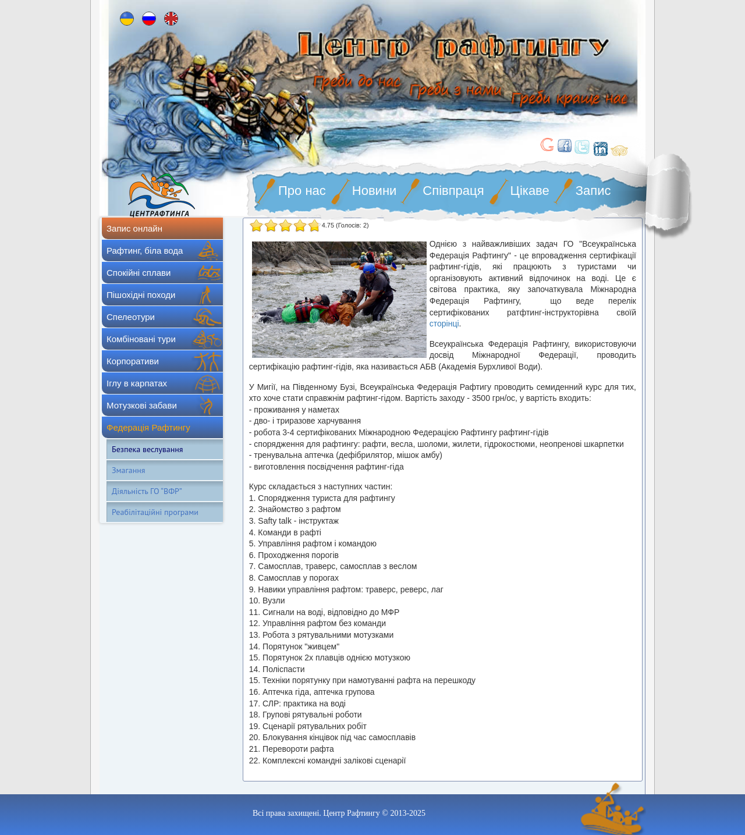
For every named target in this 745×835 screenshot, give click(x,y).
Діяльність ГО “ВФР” (147, 491)
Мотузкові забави (142, 405)
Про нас (302, 190)
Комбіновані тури (141, 339)
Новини (374, 190)
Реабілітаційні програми (155, 512)
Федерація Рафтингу (148, 427)
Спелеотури (131, 317)
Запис (593, 190)
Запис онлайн (134, 228)
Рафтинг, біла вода (145, 250)
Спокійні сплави (139, 273)
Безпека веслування (147, 449)
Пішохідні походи (141, 295)
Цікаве (529, 190)
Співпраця (453, 190)
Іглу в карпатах (137, 383)
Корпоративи (133, 361)
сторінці (444, 323)
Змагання (128, 470)
